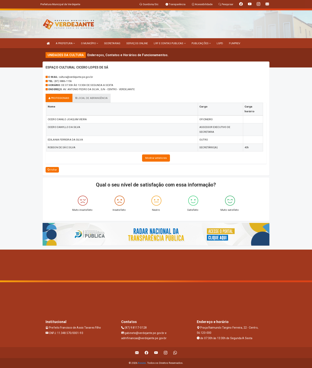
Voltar (52, 169)
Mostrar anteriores (156, 157)
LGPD (220, 43)
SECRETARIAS (112, 43)
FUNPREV (234, 43)
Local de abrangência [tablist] (91, 98)
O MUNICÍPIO (89, 43)
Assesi (142, 362)
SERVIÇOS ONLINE (137, 43)
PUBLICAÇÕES (201, 43)
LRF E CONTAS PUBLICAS (169, 43)
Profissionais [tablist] (59, 98)
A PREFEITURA (65, 43)
